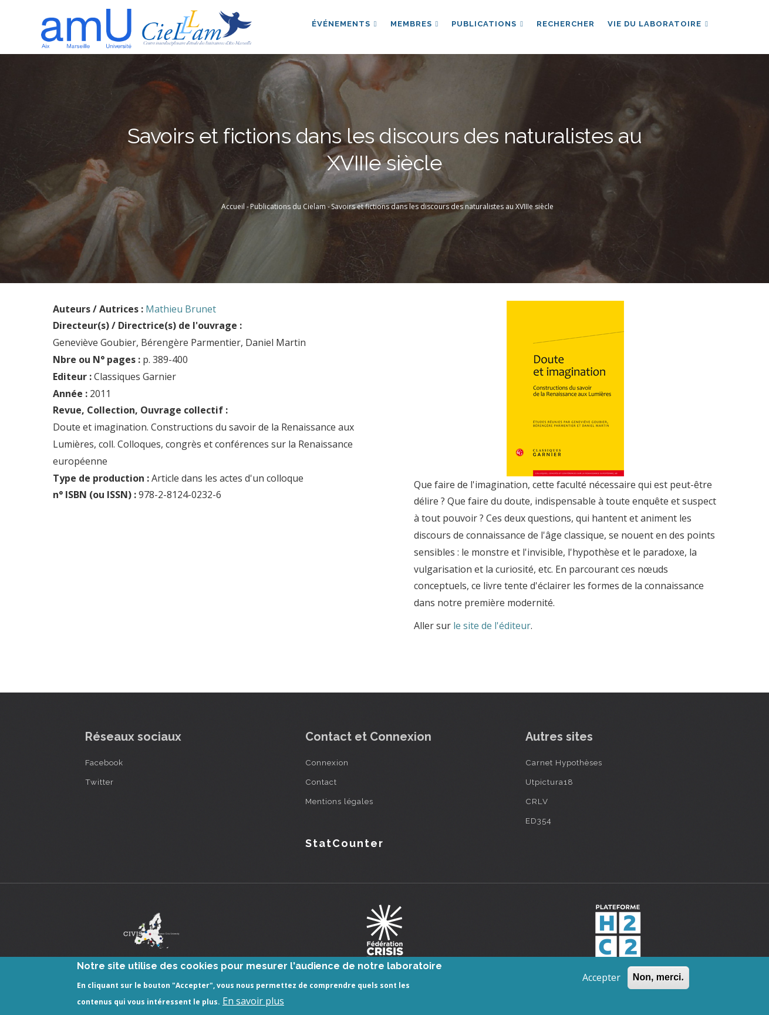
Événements (339, 25)
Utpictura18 (549, 782)
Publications (484, 25)
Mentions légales (339, 801)
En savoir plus (253, 1000)
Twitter (99, 782)
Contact (321, 782)
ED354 (538, 820)
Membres (410, 25)
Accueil (233, 206)
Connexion (327, 762)
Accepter (601, 977)
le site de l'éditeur (492, 625)
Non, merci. (658, 977)
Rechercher (564, 25)
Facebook (104, 762)
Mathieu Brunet (181, 309)
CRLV (536, 801)
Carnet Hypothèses (563, 762)
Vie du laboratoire (657, 25)
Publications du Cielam (288, 206)
